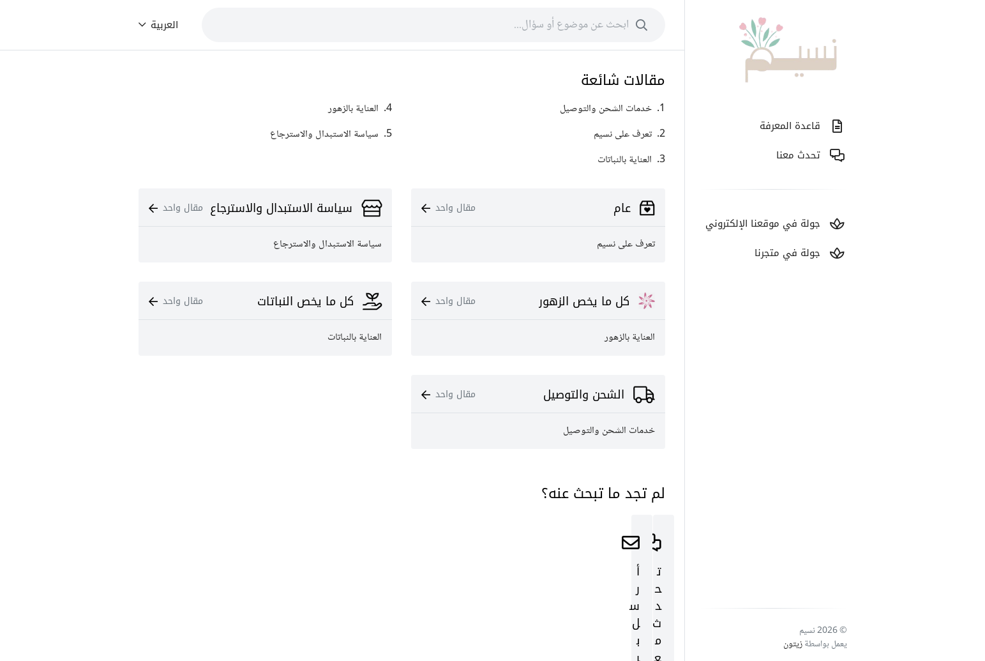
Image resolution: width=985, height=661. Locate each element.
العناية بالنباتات (354, 337)
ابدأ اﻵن (538, 600)
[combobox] (433, 25)
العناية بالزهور (630, 337)
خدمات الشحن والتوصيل (609, 430)
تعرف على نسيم (626, 244)
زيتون (792, 644)
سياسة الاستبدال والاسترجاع (327, 244)
